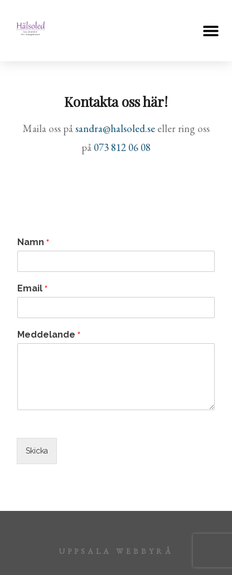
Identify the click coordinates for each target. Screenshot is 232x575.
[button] (211, 30)
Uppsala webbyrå (116, 551)
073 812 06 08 (122, 147)
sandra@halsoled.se (115, 128)
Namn (33, 242)
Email (32, 288)
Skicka (37, 450)
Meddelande (48, 334)
